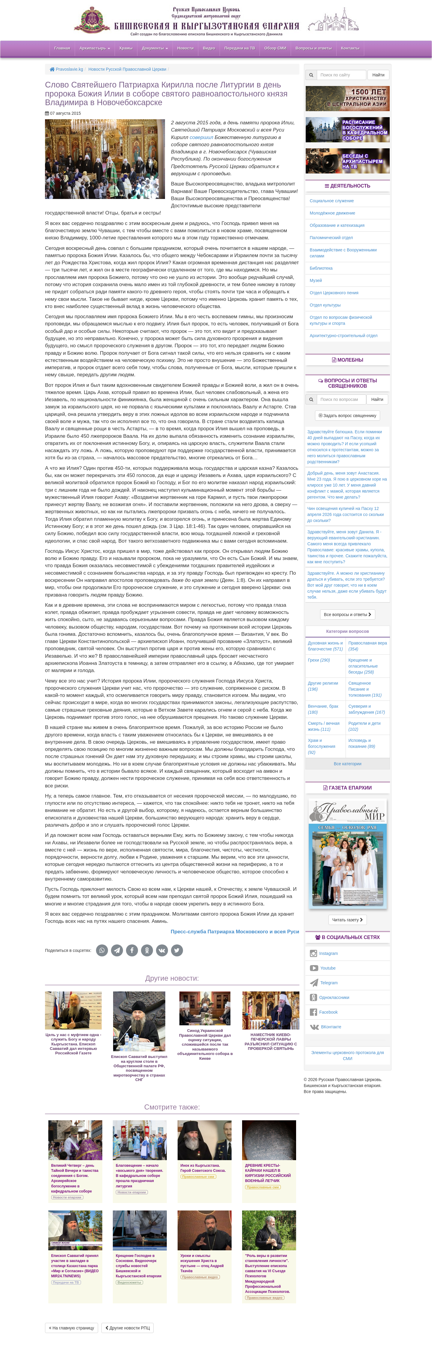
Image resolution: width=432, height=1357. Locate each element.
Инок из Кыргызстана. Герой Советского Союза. (203, 1168)
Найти (379, 75)
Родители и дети (364, 726)
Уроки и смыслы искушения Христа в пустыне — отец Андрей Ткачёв (202, 1263)
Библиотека (321, 268)
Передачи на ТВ (239, 48)
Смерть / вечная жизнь (324, 726)
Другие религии (323, 686)
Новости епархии (67, 1197)
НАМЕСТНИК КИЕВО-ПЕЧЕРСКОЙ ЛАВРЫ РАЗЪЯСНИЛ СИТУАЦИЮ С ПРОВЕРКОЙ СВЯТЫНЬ (271, 1042)
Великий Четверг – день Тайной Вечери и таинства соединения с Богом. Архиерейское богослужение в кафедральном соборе (74, 1178)
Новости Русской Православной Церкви (127, 69)
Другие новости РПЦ (127, 1328)
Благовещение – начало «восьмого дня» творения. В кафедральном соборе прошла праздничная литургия (139, 1175)
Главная (62, 48)
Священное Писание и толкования (365, 689)
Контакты (350, 48)
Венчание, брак (323, 709)
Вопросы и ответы (314, 48)
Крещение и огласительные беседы (363, 666)
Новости (185, 48)
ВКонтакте (325, 1027)
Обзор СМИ (275, 48)
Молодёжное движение (333, 213)
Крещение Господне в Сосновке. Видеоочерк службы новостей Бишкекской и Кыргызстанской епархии (138, 1266)
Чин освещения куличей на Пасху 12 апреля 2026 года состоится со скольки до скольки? (346, 514)
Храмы (126, 48)
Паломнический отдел (331, 237)
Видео (209, 48)
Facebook (324, 1012)
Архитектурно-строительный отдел (344, 335)
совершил (201, 137)
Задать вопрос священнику (347, 415)
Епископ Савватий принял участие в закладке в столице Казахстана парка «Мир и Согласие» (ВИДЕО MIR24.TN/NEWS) (75, 1266)
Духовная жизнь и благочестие (325, 646)
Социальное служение (332, 200)
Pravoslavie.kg (66, 69)
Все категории (348, 763)
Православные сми (198, 1176)
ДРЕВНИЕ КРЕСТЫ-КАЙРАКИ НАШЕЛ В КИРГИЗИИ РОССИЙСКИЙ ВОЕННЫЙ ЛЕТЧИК (268, 1173)
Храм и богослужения (321, 746)
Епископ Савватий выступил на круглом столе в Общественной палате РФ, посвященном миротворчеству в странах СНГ (139, 1068)
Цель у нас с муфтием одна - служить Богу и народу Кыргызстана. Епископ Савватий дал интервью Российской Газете (73, 1044)
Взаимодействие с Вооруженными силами (343, 252)
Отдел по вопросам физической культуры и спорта (341, 320)
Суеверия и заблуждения (366, 709)
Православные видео (200, 1277)
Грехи (319, 660)
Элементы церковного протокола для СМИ (347, 1055)
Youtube (323, 968)
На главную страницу (71, 1328)
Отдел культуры (325, 305)
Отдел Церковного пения (334, 292)
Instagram (324, 953)
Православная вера (367, 646)
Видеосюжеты (129, 1282)
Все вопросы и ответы (347, 614)
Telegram (324, 983)
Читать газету (347, 919)
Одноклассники (330, 997)
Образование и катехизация (337, 225)
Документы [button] (155, 48)
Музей (316, 280)
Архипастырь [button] (95, 48)
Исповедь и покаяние (361, 743)
